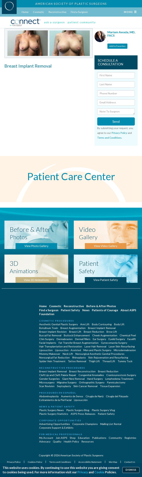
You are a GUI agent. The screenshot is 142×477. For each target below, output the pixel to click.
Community (115, 437)
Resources (87, 441)
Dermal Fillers (82, 339)
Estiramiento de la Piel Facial (55, 399)
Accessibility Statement (90, 462)
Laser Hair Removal (95, 346)
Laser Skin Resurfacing (122, 346)
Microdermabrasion (125, 350)
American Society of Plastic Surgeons (71, 3)
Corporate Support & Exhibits (56, 427)
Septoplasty (64, 386)
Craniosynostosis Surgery (121, 375)
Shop (73, 437)
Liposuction (46, 350)
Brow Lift (111, 331)
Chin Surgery (46, 339)
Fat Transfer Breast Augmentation (79, 342)
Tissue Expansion (110, 386)
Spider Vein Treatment (52, 361)
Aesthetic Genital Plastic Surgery (58, 324)
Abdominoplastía (49, 396)
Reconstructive (57, 11)
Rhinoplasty (79, 357)
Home (25, 11)
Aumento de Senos (72, 396)
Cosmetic (38, 11)
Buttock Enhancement (77, 335)
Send (116, 121)
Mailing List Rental (110, 423)
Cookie (99, 472)
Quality (57, 441)
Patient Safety (70, 310)
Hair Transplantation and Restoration (60, 346)
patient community (82, 22)
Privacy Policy (119, 132)
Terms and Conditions (109, 137)
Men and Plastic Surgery (97, 350)
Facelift (131, 339)
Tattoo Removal (77, 361)
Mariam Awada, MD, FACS (121, 33)
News (85, 310)
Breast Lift (75, 331)
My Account (46, 437)
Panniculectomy (116, 382)
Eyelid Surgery (117, 339)
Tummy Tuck (125, 361)
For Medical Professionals (60, 434)
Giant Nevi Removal (73, 378)
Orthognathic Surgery (91, 382)
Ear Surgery (99, 339)
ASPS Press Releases (83, 413)
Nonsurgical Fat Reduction (54, 357)
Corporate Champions (85, 423)
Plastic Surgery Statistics (53, 413)
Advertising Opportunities (54, 423)
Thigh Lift (94, 361)
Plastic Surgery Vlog (103, 410)
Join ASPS (61, 437)
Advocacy (44, 441)
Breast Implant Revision (53, 331)
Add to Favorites (117, 46)
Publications (99, 437)
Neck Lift (68, 353)
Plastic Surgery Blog (77, 410)
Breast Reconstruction (82, 371)
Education (84, 437)
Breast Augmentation (73, 328)
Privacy (82, 472)
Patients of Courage (105, 310)
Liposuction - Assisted (68, 350)
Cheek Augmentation (104, 335)
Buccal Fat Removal (50, 335)
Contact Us (129, 462)
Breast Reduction (94, 331)
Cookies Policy (35, 462)
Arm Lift (84, 324)
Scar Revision (47, 386)
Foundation (46, 314)
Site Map (113, 462)
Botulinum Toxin (48, 328)
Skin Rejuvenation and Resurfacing (108, 357)
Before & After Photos (101, 306)
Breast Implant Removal (102, 328)
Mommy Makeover (49, 353)
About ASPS (128, 310)
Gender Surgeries (49, 378)
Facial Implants (47, 342)
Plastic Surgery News (51, 410)
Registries (130, 437)
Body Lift (119, 324)
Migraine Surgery (67, 382)
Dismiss (131, 470)
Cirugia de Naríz (95, 396)
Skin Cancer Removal (85, 386)
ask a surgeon (54, 22)
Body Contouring (102, 324)
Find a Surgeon (79, 11)
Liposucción (81, 399)
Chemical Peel (128, 335)
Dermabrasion (65, 339)
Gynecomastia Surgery (114, 342)
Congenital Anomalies (91, 375)
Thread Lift (108, 361)
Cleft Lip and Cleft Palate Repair (57, 375)
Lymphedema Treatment (119, 378)
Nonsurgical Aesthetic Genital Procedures (99, 353)
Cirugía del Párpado (117, 396)
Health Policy (71, 441)
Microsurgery (47, 382)
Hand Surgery (95, 378)
